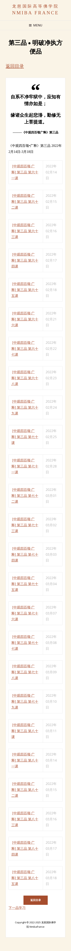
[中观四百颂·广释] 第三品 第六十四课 (24, 260)
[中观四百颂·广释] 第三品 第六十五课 (24, 289)
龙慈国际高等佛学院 (35, 6)
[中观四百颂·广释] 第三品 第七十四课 (24, 554)
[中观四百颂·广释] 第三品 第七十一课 (24, 466)
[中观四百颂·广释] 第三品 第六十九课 (24, 407)
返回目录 (15, 66)
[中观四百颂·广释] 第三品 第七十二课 (24, 495)
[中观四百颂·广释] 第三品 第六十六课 (24, 319)
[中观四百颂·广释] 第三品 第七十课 (24, 436)
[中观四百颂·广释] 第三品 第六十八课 (24, 378)
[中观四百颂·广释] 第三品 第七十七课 (24, 642)
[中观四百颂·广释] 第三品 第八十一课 (24, 760)
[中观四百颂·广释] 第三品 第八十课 (24, 731)
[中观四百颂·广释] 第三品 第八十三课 (24, 819)
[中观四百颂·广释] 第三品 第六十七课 (24, 348)
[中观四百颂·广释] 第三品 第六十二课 (24, 201)
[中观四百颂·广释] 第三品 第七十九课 (24, 701)
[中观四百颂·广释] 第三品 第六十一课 (24, 172)
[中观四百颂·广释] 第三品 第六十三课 (24, 231)
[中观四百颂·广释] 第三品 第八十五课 (24, 878)
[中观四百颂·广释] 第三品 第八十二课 (24, 789)
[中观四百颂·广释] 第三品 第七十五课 (24, 584)
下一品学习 (17, 907)
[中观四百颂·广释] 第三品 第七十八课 (24, 672)
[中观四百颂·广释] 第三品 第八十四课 (24, 848)
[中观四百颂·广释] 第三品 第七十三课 (24, 525)
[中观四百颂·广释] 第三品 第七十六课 (24, 613)
